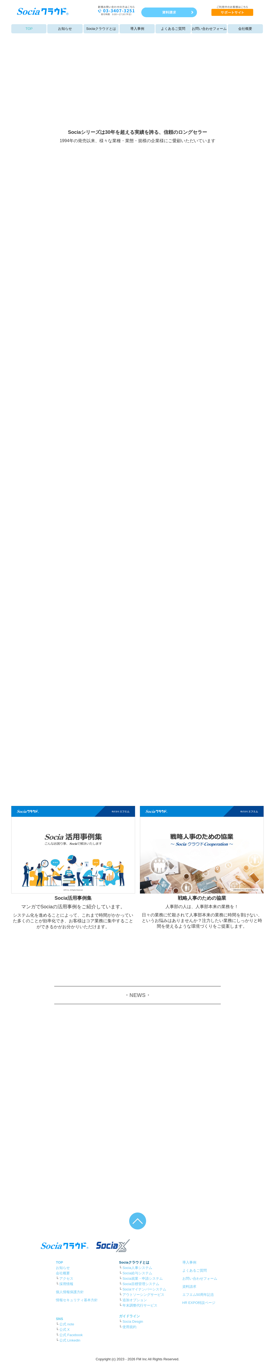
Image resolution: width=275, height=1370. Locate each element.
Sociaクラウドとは (101, 29)
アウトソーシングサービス (143, 1295)
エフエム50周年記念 (198, 1295)
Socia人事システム (137, 1268)
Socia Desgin (132, 1321)
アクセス (66, 1278)
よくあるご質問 (173, 29)
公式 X (64, 1330)
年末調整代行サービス (139, 1305)
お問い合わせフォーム (209, 29)
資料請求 (189, 1287)
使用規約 (129, 1327)
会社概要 (245, 29)
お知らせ (65, 29)
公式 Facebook (71, 1335)
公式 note (66, 1324)
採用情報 (66, 1284)
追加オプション (134, 1300)
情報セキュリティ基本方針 (77, 1300)
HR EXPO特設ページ (199, 1303)
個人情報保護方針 (70, 1292)
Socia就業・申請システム (142, 1278)
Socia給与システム (137, 1273)
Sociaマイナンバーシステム (144, 1289)
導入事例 (137, 29)
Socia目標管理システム (140, 1284)
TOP (29, 29)
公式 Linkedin (69, 1340)
